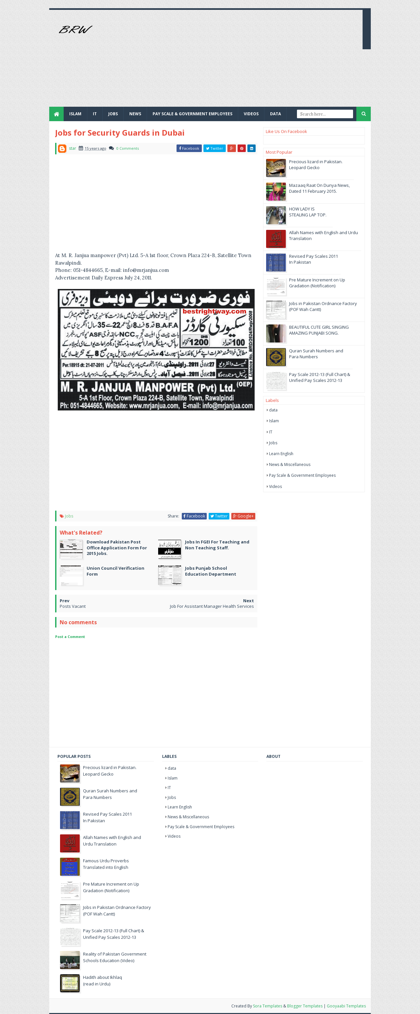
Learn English (281, 453)
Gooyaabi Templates (346, 1006)
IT (95, 114)
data (273, 410)
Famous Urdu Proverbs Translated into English (106, 864)
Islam (75, 114)
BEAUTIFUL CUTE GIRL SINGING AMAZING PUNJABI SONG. (319, 330)
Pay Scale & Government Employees (192, 114)
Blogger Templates (305, 1006)
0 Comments (127, 148)
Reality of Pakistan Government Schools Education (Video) (114, 957)
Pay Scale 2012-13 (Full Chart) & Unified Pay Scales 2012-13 (319, 377)
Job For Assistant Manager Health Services (212, 606)
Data (275, 114)
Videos (251, 114)
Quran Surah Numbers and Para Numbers (316, 354)
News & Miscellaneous (289, 464)
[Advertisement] (238, 61)
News (135, 114)
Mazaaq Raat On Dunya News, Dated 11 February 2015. (319, 188)
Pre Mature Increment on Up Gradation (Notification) (317, 283)
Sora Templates (267, 1006)
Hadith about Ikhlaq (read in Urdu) (102, 980)
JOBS (113, 114)
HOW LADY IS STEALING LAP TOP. (307, 212)
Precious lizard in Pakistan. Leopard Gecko (316, 164)
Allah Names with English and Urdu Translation (112, 840)
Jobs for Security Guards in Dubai (120, 132)
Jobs (69, 516)
